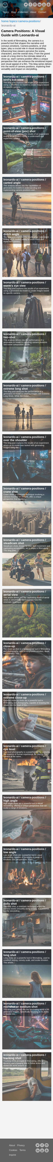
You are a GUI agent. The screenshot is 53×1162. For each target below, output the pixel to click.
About (33, 12)
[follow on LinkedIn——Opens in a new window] (39, 4)
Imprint (12, 1155)
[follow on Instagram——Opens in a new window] (35, 4)
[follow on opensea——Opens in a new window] (48, 4)
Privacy (21, 1145)
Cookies (13, 1150)
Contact (42, 12)
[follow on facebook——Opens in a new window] (30, 4)
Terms (23, 1150)
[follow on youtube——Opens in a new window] (44, 4)
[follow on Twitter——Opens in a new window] (26, 4)
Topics (6, 12)
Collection (23, 12)
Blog (13, 12)
